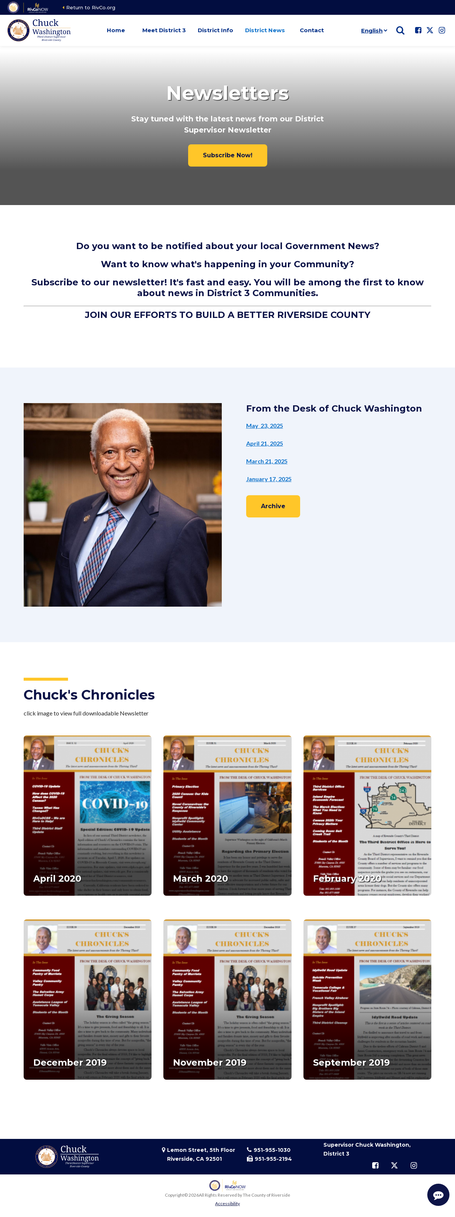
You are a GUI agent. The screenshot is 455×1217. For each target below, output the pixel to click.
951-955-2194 (273, 1159)
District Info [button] (215, 30)
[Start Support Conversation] (438, 1195)
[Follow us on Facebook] (418, 30)
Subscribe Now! (227, 155)
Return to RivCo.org (90, 7)
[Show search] (400, 30)
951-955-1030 (272, 1150)
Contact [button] (312, 30)
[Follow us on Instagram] (442, 30)
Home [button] (116, 30)
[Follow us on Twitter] (430, 30)
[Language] (372, 30)
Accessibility (227, 1203)
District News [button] (265, 30)
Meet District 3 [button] (164, 30)
